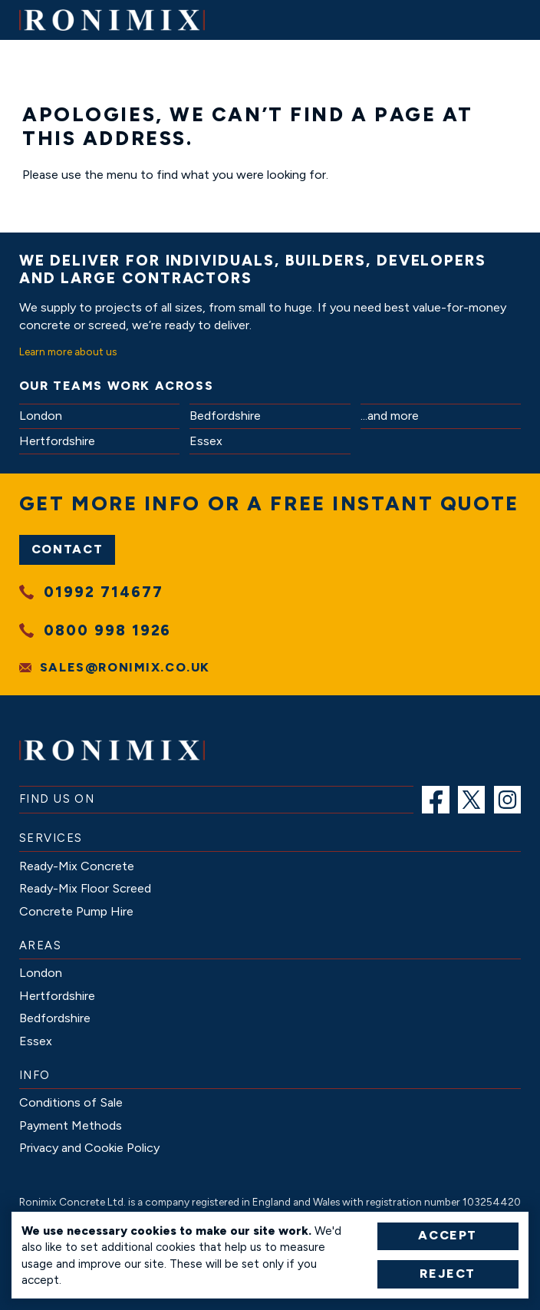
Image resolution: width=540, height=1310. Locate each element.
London (40, 415)
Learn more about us (68, 351)
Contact (67, 549)
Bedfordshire (225, 415)
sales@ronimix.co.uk (125, 667)
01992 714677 (103, 592)
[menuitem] (435, 799)
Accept (447, 1235)
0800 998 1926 (107, 630)
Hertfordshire (57, 441)
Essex (205, 441)
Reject (448, 1273)
